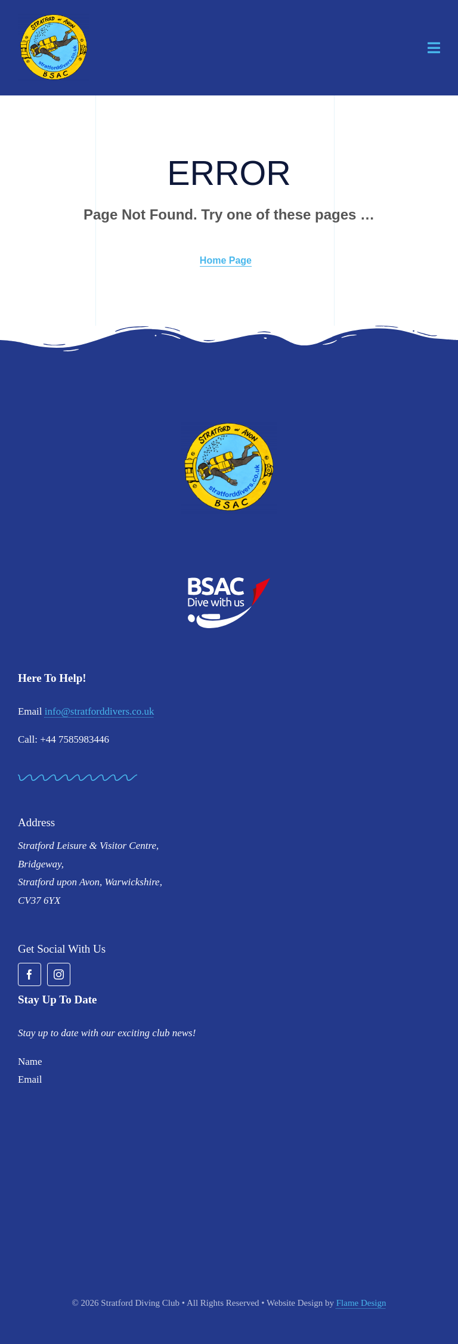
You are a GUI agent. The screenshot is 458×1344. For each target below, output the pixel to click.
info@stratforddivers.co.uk (99, 711)
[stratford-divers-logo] (53, 18)
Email (30, 1079)
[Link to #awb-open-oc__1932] (434, 48)
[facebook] (29, 974)
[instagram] (58, 974)
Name (30, 1061)
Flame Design (361, 1303)
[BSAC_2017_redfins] (229, 582)
